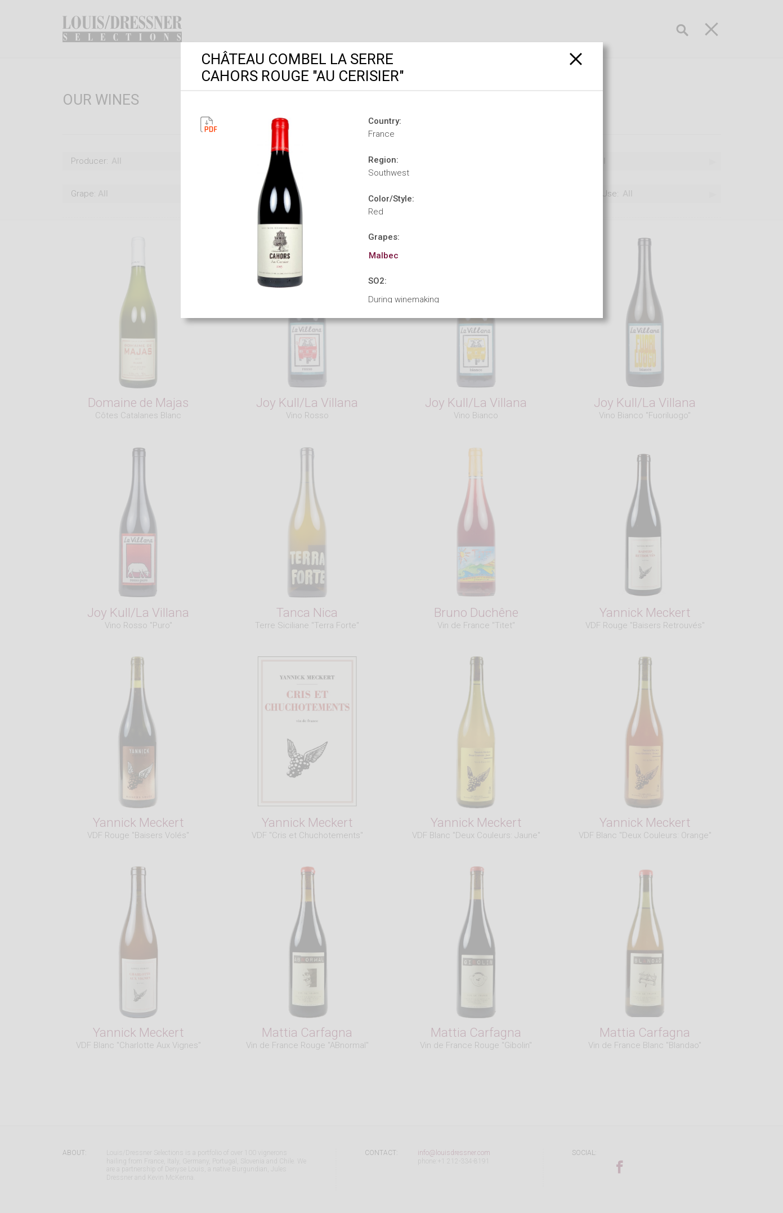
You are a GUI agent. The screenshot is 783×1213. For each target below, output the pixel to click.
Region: (383, 160)
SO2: (377, 281)
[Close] (576, 59)
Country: (384, 121)
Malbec (384, 255)
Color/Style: (391, 199)
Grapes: (384, 237)
